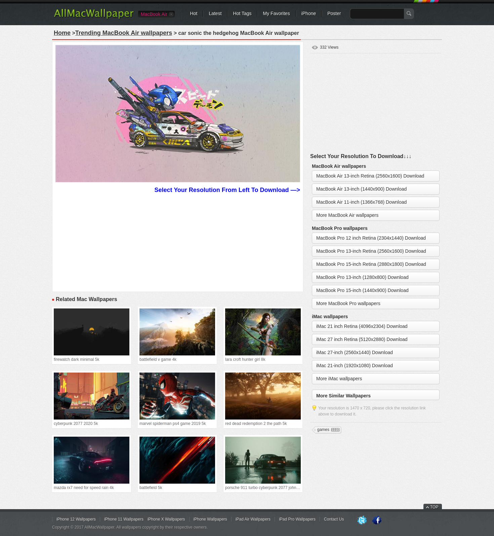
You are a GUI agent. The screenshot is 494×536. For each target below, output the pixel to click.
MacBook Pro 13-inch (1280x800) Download (362, 277)
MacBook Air (154, 14)
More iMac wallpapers (339, 378)
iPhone (308, 13)
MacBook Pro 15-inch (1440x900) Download (362, 290)
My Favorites (276, 13)
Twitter (362, 520)
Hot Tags (242, 13)
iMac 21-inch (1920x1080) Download (354, 365)
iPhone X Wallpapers (166, 519)
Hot (194, 13)
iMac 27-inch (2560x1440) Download (354, 352)
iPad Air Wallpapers (253, 519)
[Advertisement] (177, 242)
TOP (434, 507)
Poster (334, 13)
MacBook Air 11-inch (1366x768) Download (361, 202)
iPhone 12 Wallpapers (76, 519)
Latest (215, 13)
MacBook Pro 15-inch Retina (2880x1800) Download (371, 264)
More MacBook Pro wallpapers (348, 303)
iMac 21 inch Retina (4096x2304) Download (362, 326)
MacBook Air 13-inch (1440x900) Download (361, 189)
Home (62, 33)
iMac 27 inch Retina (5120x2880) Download (362, 339)
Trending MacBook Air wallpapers (123, 33)
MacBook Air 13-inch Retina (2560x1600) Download (370, 176)
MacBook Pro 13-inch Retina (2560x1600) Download (371, 251)
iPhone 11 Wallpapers (123, 519)
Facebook (376, 520)
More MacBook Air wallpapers (347, 215)
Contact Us (334, 519)
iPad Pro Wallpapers (297, 519)
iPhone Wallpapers (210, 519)
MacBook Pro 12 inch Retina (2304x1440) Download (371, 238)
